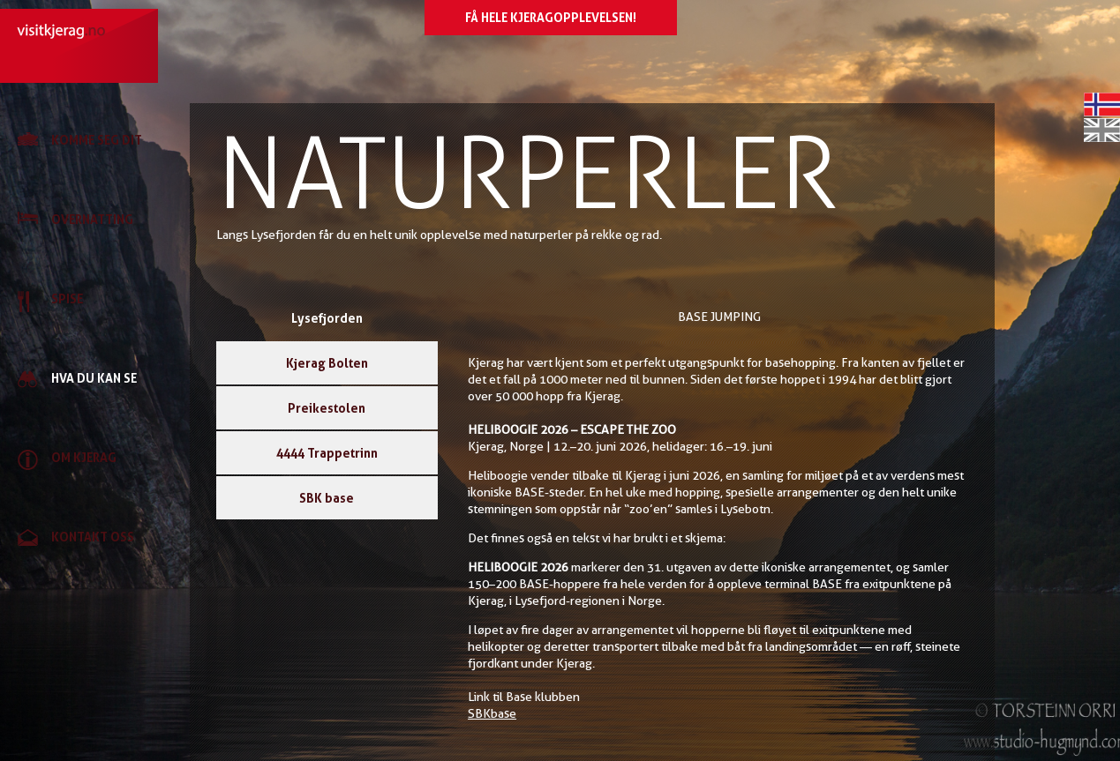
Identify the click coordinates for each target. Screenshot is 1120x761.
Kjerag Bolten (327, 362)
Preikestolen (326, 407)
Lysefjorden (327, 317)
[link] (88, 141)
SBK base (326, 497)
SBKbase (492, 713)
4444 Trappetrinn (327, 452)
